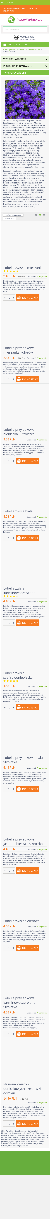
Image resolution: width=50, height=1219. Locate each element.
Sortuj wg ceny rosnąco (14, 215)
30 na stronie (10, 218)
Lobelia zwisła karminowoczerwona (19, 590)
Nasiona (20, 49)
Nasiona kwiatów (33, 49)
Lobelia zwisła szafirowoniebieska (18, 675)
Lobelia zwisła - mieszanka (23, 267)
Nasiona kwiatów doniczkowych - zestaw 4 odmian (22, 1088)
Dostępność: (31, 276)
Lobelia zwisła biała (18, 511)
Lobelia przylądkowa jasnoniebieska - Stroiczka (23, 841)
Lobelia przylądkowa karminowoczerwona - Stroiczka (20, 1002)
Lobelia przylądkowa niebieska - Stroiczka (19, 431)
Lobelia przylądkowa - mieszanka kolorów (20, 350)
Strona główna (9, 49)
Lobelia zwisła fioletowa (21, 921)
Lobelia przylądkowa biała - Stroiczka (24, 759)
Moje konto (7, 3)
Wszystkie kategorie (16, 44)
